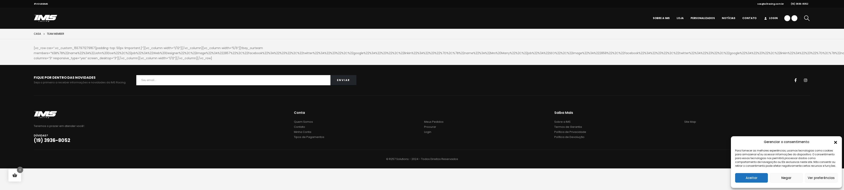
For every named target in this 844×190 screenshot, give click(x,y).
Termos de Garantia (568, 127)
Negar (786, 178)
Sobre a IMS (661, 18)
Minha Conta (302, 132)
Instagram (805, 80)
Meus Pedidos (434, 122)
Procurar (430, 127)
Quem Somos (303, 122)
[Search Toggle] (807, 18)
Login (771, 18)
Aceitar (751, 178)
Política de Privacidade (570, 132)
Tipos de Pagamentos (309, 137)
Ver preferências (821, 178)
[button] (835, 142)
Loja (680, 18)
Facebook (795, 80)
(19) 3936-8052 (798, 4)
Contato (749, 18)
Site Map (690, 122)
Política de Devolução (569, 137)
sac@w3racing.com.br (769, 4)
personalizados (703, 18)
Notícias (728, 18)
